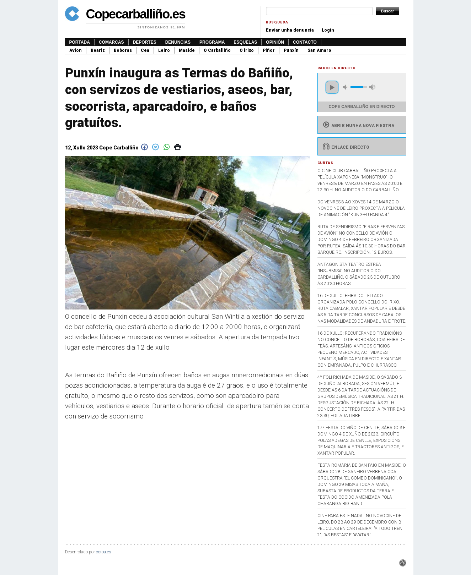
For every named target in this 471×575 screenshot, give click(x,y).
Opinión (275, 42)
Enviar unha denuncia (290, 30)
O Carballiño (217, 50)
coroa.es (103, 551)
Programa (212, 42)
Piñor (269, 50)
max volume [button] (372, 87)
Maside (187, 50)
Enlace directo (345, 147)
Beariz (98, 50)
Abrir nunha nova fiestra (357, 125)
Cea (145, 50)
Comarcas (111, 42)
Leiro (164, 50)
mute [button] (346, 87)
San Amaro (319, 50)
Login (328, 30)
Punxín (291, 50)
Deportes (144, 42)
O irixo (247, 50)
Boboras (123, 50)
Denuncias (178, 42)
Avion (75, 50)
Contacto (305, 42)
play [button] (332, 87)
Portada (79, 42)
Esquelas (245, 42)
